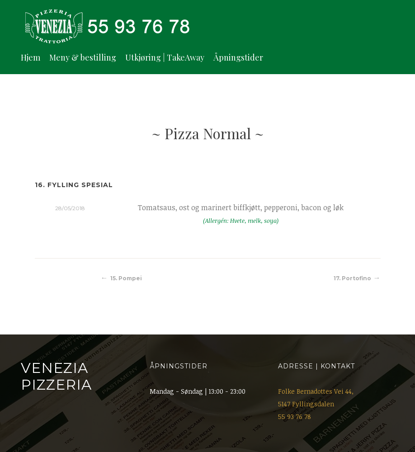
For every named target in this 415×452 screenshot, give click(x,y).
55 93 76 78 (294, 416)
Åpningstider (238, 57)
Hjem (30, 57)
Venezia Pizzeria (56, 376)
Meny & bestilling (82, 57)
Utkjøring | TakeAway (164, 57)
